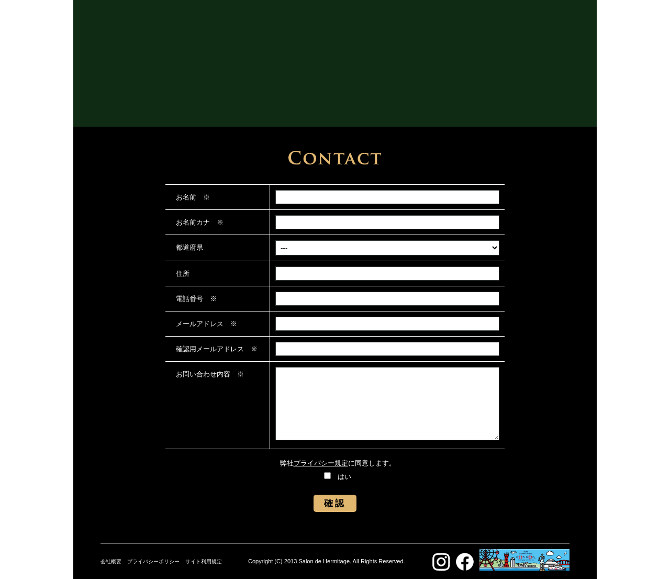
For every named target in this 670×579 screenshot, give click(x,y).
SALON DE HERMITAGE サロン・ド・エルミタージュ (335, 52)
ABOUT (231, 98)
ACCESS (371, 98)
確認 (335, 503)
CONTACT (437, 98)
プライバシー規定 (321, 463)
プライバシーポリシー (153, 561)
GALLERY (296, 98)
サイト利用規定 (203, 561)
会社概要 (110, 561)
